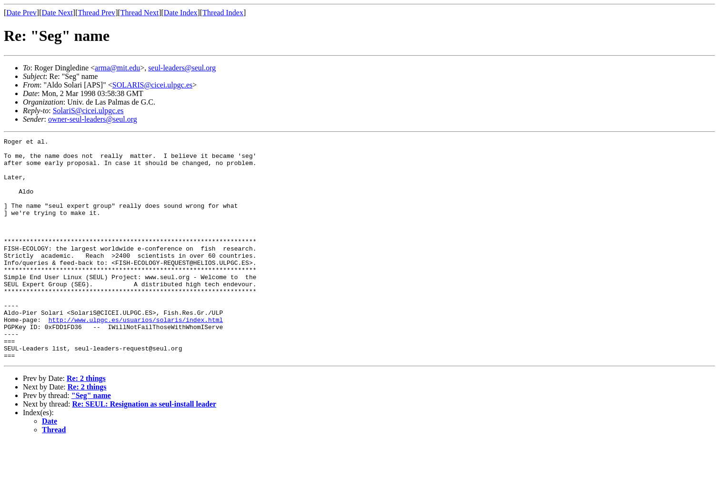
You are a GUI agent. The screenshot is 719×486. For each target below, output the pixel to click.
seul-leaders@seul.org (182, 68)
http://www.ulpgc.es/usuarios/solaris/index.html (136, 356)
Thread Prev (96, 13)
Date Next (57, 13)
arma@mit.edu (117, 68)
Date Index (181, 13)
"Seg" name (91, 440)
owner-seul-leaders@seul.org (92, 119)
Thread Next (139, 13)
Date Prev (21, 13)
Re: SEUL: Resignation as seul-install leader (144, 448)
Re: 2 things (86, 422)
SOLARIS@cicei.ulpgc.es (152, 85)
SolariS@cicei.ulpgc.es (88, 111)
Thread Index (222, 13)
